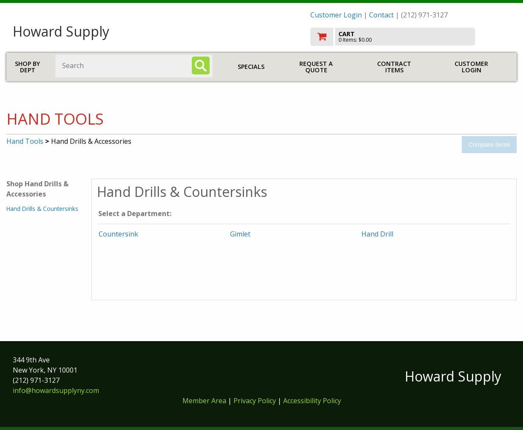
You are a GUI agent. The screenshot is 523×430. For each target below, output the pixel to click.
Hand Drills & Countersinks (42, 209)
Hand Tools (24, 141)
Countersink (118, 234)
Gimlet (240, 234)
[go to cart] (410, 37)
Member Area (204, 400)
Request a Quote (316, 67)
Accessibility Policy (312, 400)
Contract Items (394, 67)
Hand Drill (377, 234)
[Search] (201, 65)
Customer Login (336, 15)
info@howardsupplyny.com (56, 390)
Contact (381, 15)
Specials (251, 67)
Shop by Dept (27, 67)
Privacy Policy (255, 400)
